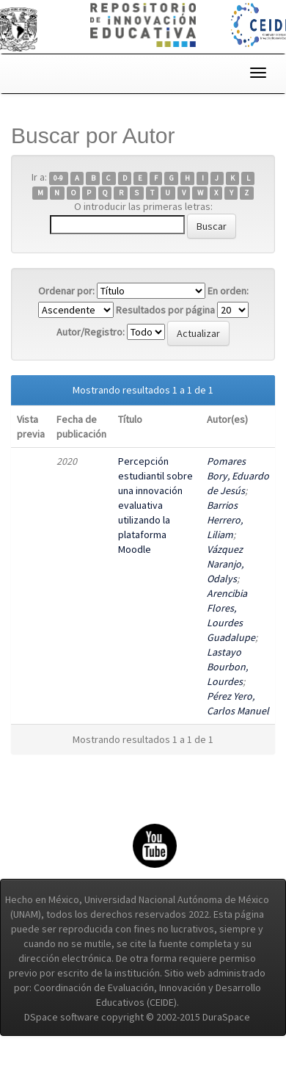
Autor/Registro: (90, 331)
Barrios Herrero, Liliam (225, 520)
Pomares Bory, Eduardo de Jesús (238, 475)
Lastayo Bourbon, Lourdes (227, 666)
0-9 (58, 178)
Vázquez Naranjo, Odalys (225, 564)
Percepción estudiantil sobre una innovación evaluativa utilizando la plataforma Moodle (155, 505)
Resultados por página (165, 309)
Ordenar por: (66, 290)
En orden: (228, 290)
